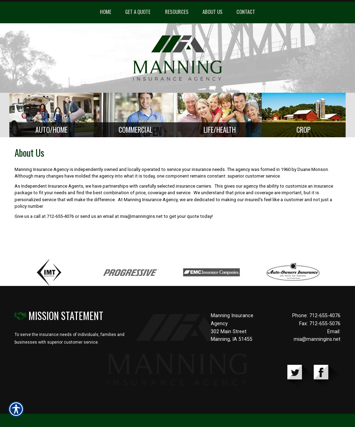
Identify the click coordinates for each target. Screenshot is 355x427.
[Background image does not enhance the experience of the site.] (51, 116)
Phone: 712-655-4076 (316, 318)
